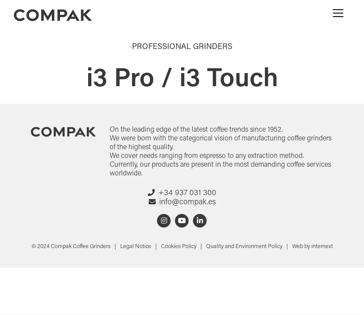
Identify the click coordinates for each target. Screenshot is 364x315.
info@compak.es (187, 201)
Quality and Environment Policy (245, 245)
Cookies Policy (179, 245)
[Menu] (338, 13)
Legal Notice (136, 245)
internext (322, 245)
